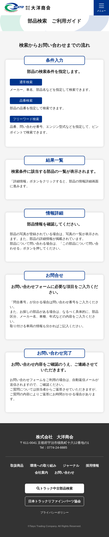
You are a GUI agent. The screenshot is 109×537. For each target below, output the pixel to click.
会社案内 (41, 472)
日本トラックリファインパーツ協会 (54, 501)
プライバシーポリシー (54, 512)
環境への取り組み (43, 465)
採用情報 (92, 465)
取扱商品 (16, 465)
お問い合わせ (64, 472)
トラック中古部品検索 (55, 488)
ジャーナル (71, 465)
